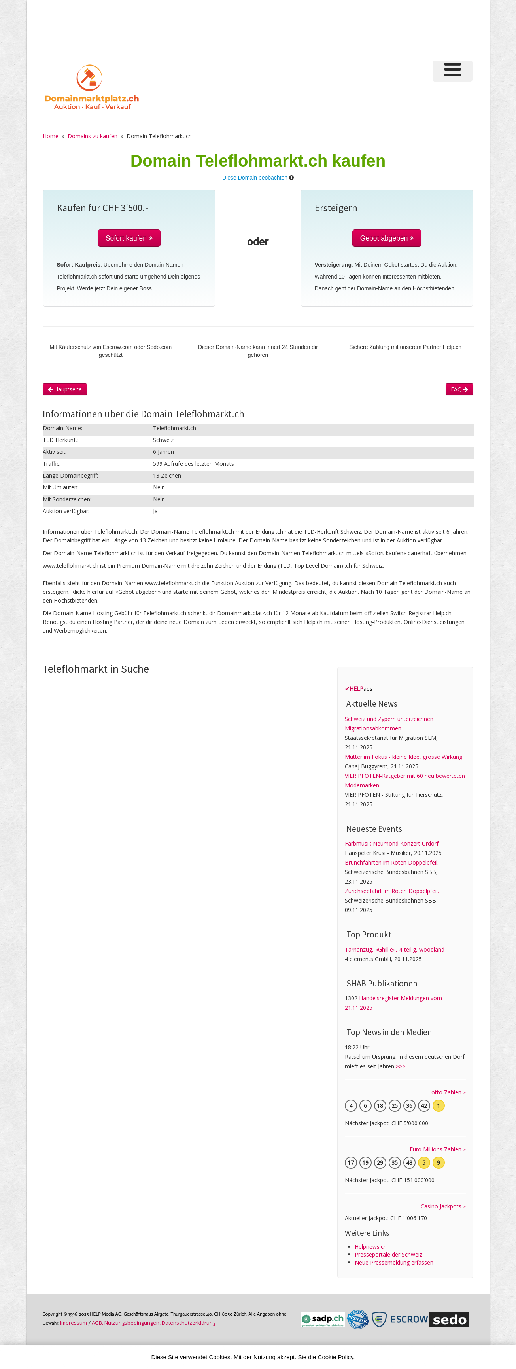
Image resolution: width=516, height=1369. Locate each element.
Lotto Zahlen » (447, 1092)
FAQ (459, 389)
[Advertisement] (340, 29)
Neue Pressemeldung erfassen (394, 1262)
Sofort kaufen (129, 238)
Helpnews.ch (371, 1246)
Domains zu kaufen (92, 136)
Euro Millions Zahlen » (438, 1149)
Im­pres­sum (73, 1322)
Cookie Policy (335, 1357)
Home (51, 136)
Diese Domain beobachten (254, 177)
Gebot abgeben (387, 238)
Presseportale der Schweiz (388, 1254)
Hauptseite (65, 389)
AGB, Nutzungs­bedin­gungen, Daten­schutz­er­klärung (153, 1322)
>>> (400, 1066)
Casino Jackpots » (443, 1206)
